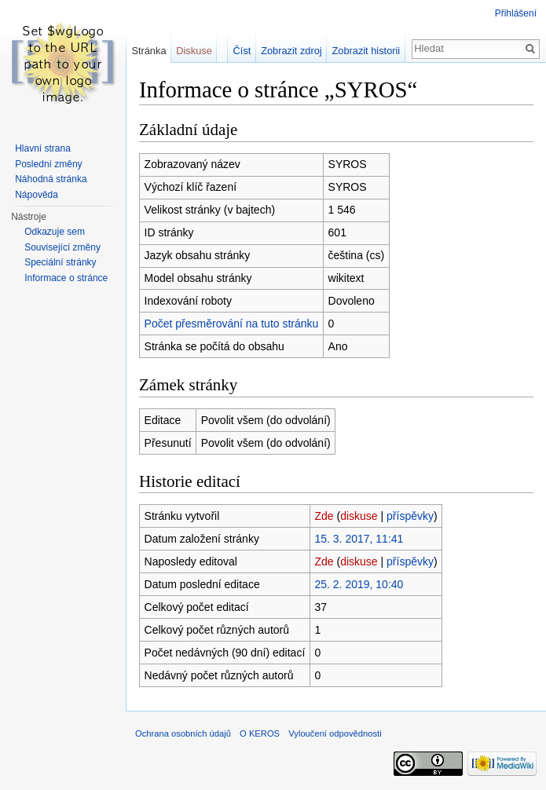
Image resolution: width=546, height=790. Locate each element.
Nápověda (36, 194)
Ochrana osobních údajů (183, 733)
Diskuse (194, 51)
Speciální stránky (60, 262)
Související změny (62, 247)
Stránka (148, 51)
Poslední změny (48, 164)
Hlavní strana (43, 148)
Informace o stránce (66, 277)
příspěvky (410, 516)
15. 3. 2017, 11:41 (358, 538)
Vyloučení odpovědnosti (334, 733)
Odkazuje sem (54, 231)
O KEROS (260, 733)
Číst (242, 51)
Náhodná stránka (50, 179)
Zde (323, 516)
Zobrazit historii (366, 51)
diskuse (358, 516)
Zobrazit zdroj (291, 51)
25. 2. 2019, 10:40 (358, 584)
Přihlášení (516, 13)
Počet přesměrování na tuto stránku (232, 323)
